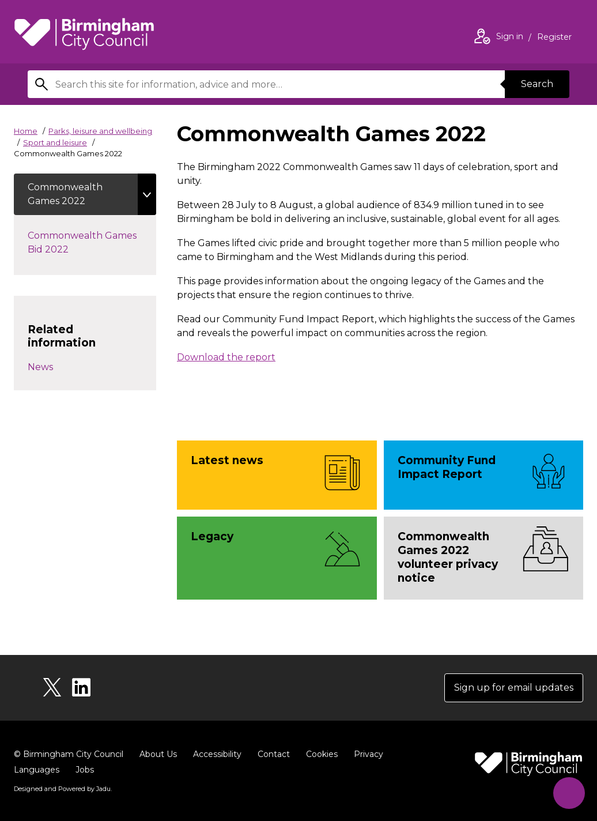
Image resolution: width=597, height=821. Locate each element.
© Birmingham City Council (68, 754)
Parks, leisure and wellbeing (100, 130)
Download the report (226, 357)
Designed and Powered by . (63, 789)
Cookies (322, 754)
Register (554, 38)
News (40, 366)
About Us (158, 754)
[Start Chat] (569, 793)
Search (537, 83)
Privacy (368, 754)
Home (25, 130)
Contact (274, 754)
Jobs (84, 769)
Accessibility (217, 754)
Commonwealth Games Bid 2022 (82, 242)
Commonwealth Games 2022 (65, 194)
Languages (36, 769)
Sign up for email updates (513, 687)
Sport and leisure (55, 142)
